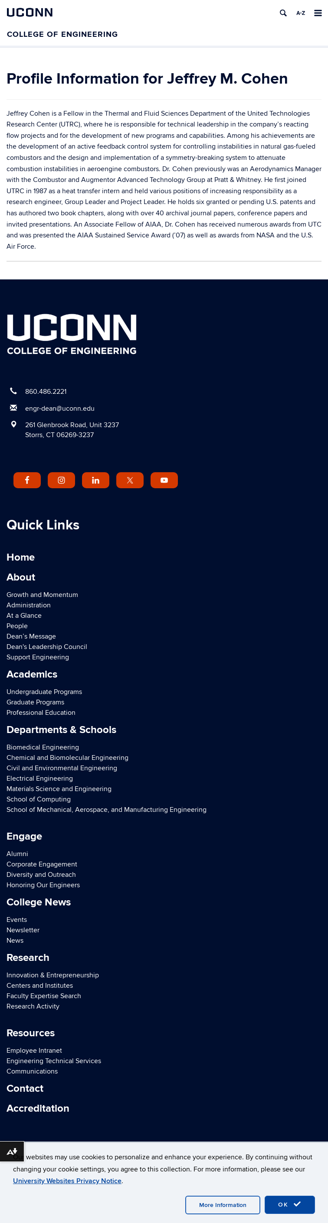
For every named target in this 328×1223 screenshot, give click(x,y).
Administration (29, 605)
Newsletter (23, 930)
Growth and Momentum (42, 594)
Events (17, 919)
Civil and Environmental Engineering (62, 768)
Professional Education (41, 712)
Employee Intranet (34, 1050)
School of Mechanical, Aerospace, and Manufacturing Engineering (107, 809)
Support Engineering (38, 657)
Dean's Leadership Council (47, 646)
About (21, 577)
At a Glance (24, 615)
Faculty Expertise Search (44, 996)
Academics (32, 674)
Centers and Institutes (40, 985)
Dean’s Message (31, 636)
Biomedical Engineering (43, 747)
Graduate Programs (35, 702)
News (15, 940)
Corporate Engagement (42, 864)
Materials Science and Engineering (59, 789)
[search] (283, 13)
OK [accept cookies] (290, 1204)
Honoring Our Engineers (43, 885)
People (17, 626)
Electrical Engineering (40, 778)
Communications (32, 1071)
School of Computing (39, 799)
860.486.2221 (45, 391)
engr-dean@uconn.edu (60, 408)
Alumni (17, 854)
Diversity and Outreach (41, 874)
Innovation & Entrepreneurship (53, 975)
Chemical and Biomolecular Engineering (67, 757)
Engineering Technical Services (54, 1061)
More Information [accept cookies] (222, 1205)
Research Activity (33, 1006)
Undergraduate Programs (44, 692)
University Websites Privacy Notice (67, 1181)
